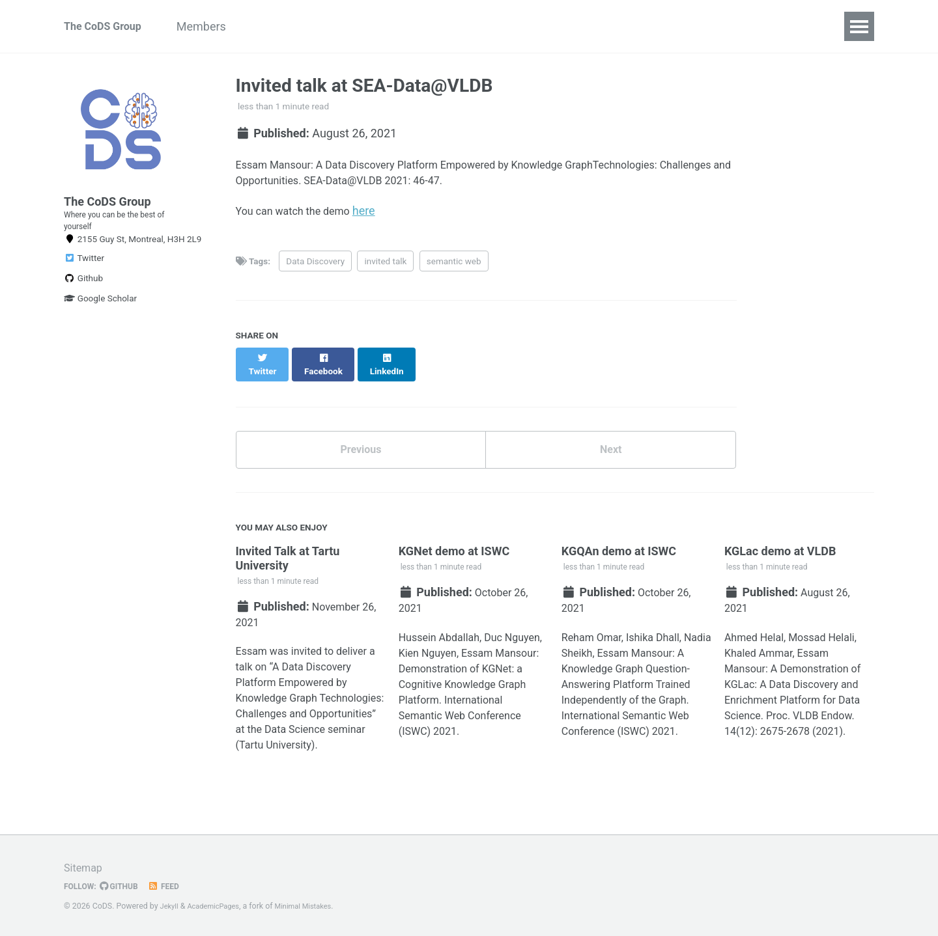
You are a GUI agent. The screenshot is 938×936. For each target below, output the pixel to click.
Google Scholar (100, 320)
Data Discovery (315, 268)
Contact (658, 26)
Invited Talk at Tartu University (288, 559)
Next (611, 447)
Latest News (582, 26)
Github (83, 300)
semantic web (454, 268)
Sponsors (501, 26)
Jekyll (170, 906)
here (378, 216)
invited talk (385, 268)
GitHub (125, 886)
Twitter (84, 280)
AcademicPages (219, 906)
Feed (173, 886)
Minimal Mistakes (315, 906)
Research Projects (318, 26)
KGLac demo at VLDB (780, 551)
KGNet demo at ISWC (454, 551)
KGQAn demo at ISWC (618, 551)
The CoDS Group (107, 26)
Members (223, 26)
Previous (360, 447)
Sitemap (85, 867)
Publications (421, 26)
